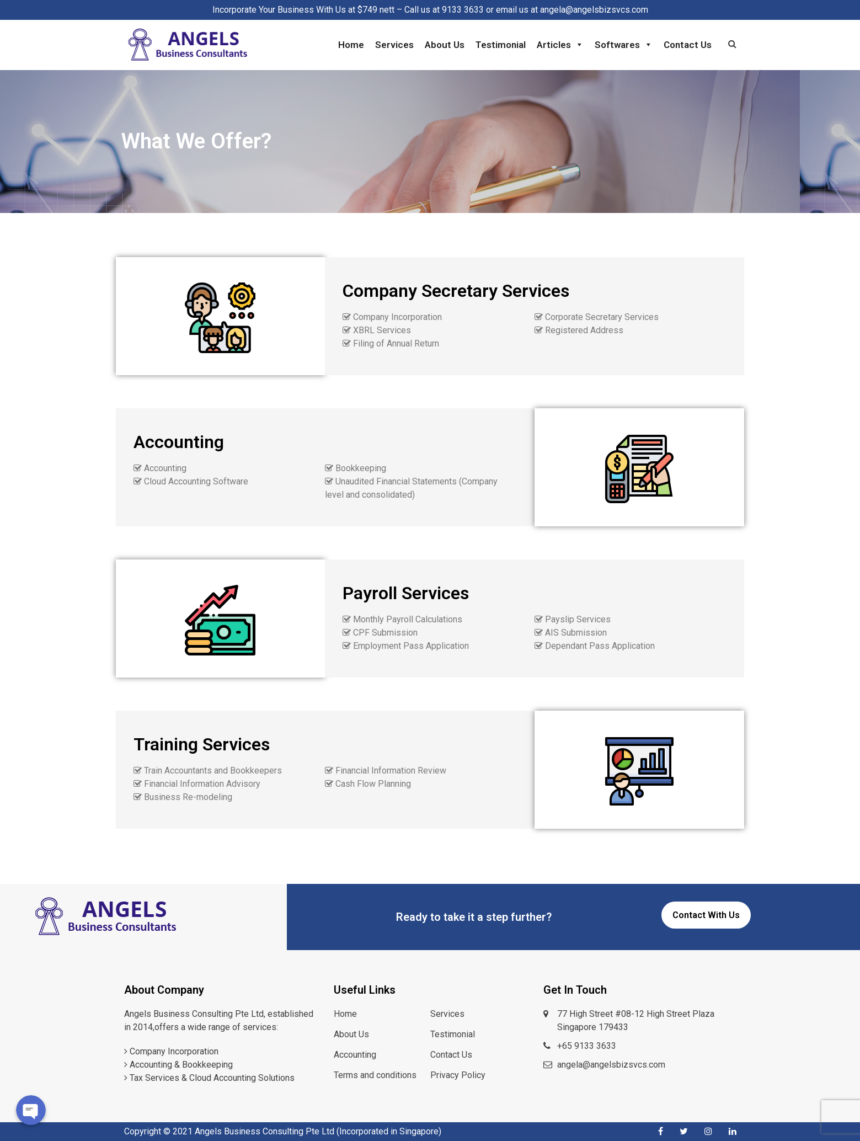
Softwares (624, 44)
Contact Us (688, 44)
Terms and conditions (375, 1075)
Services (394, 44)
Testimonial (501, 44)
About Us (444, 44)
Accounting (355, 1054)
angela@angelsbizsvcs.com (611, 1064)
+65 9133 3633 (586, 1046)
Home (351, 44)
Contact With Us (706, 915)
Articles (560, 44)
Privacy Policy (457, 1075)
